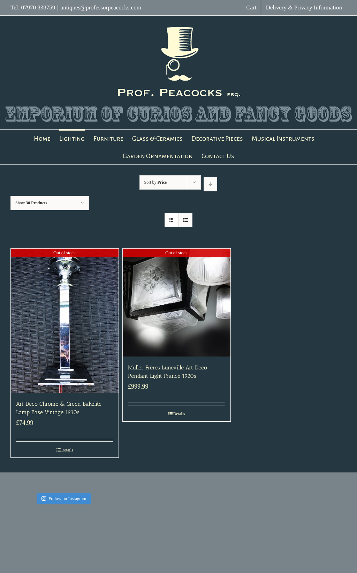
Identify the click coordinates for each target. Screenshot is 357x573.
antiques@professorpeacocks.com (101, 7)
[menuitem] (251, 7)
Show (31, 202)
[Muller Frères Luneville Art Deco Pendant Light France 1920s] (176, 303)
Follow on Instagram (63, 498)
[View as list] (185, 220)
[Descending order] (210, 184)
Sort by (155, 182)
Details (67, 450)
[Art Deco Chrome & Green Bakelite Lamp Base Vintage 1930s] (65, 321)
